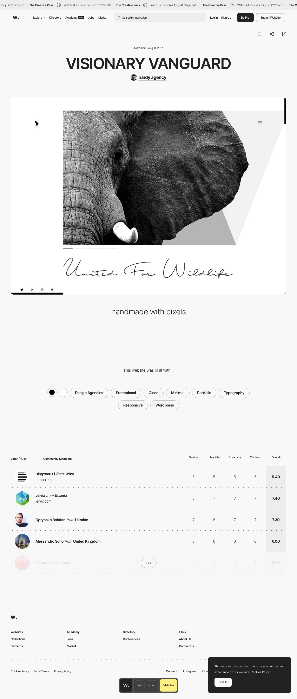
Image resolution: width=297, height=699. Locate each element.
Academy (74, 17)
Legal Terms (41, 671)
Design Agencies (89, 393)
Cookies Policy (20, 671)
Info (140, 685)
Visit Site (168, 685)
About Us (185, 639)
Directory (55, 17)
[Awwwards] (16, 17)
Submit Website (270, 17)
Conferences (131, 639)
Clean (153, 393)
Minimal (177, 393)
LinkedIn (206, 671)
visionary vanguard (148, 63)
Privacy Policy (62, 671)
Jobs (91, 17)
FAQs (182, 632)
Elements (17, 646)
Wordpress (165, 405)
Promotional (126, 393)
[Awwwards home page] (126, 685)
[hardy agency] (148, 77)
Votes (151, 685)
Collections (18, 639)
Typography (234, 393)
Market (102, 17)
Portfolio (204, 393)
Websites (17, 632)
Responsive (133, 405)
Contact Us (186, 646)
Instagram (189, 671)
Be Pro (245, 17)
